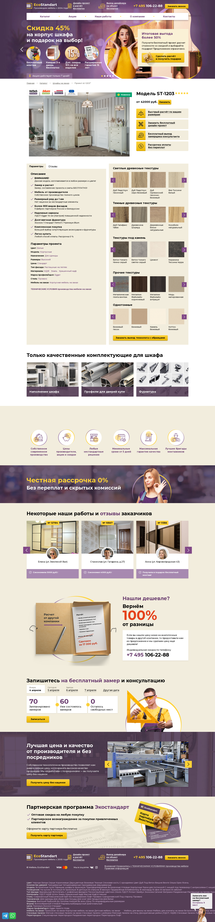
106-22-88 (148, 655)
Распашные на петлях (56, 267)
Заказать (164, 102)
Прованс (43, 278)
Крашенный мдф (68, 271)
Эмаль (54, 271)
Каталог (43, 83)
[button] (102, 76)
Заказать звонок (177, 6)
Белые (40, 248)
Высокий (46, 259)
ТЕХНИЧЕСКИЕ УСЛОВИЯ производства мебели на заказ (61, 289)
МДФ (47, 271)
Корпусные (46, 252)
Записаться (38, 719)
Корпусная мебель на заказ (64, 282)
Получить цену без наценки (48, 782)
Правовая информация (116, 868)
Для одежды (51, 255)
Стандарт (42, 263)
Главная (30, 83)
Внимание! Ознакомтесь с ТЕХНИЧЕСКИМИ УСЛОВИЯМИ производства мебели (146, 866)
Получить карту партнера (47, 835)
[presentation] (22, 49)
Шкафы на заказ (61, 83)
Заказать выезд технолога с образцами (140, 337)
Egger (58, 275)
